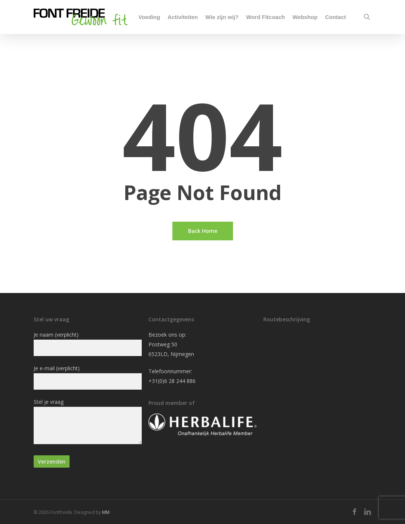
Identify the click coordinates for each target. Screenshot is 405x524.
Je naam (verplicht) (88, 343)
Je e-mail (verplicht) (88, 377)
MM (106, 512)
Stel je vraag (88, 422)
